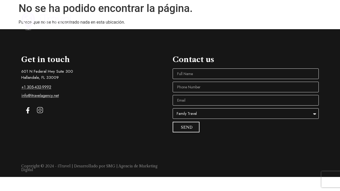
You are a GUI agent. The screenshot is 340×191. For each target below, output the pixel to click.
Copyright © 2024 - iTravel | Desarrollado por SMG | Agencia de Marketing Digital (89, 168)
